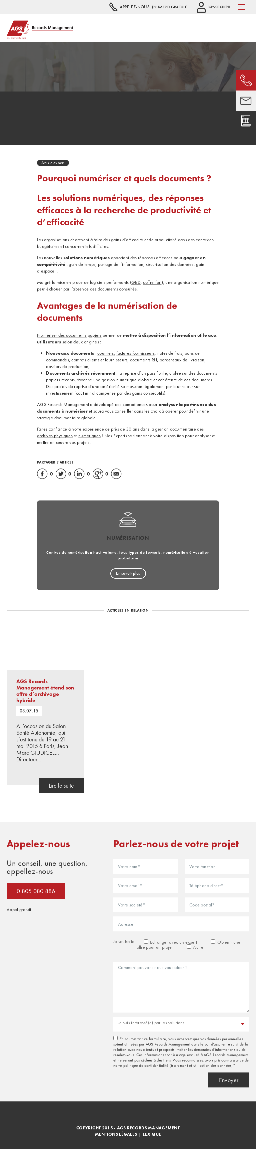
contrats (78, 360)
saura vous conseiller (113, 411)
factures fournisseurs (135, 353)
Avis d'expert (53, 162)
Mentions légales (116, 1134)
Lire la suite (61, 785)
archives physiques (55, 436)
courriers (105, 353)
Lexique (152, 1134)
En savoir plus (128, 573)
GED (136, 282)
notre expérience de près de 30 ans (105, 429)
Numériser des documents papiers (69, 335)
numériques (89, 436)
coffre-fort (152, 282)
